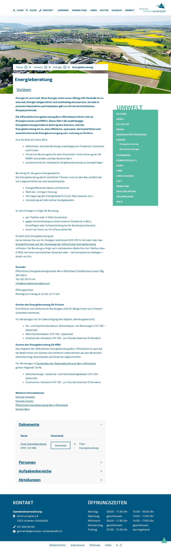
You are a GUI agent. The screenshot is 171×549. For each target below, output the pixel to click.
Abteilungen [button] (30, 479)
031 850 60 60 (26, 526)
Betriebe (121, 114)
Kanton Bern (24, 409)
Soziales (117, 10)
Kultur (104, 10)
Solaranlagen (124, 196)
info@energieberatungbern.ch (33, 283)
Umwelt (130, 10)
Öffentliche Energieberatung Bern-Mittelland (43, 404)
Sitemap (95, 545)
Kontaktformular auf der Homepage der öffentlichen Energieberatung (57, 244)
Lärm (119, 170)
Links (108, 545)
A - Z (119, 545)
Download (60, 445)
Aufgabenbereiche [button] (35, 471)
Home (19, 67)
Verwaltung (79, 10)
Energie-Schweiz (27, 396)
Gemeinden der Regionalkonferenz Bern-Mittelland (68, 363)
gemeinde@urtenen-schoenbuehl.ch (39, 531)
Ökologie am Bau (126, 191)
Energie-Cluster (26, 400)
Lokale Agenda (125, 175)
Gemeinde (63, 10)
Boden (120, 129)
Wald (119, 201)
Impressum (78, 545)
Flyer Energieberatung (33, 443)
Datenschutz (57, 545)
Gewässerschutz (126, 160)
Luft (119, 181)
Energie (120, 139)
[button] (40, 67)
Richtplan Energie (129, 149)
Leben (93, 10)
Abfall (120, 119)
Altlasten (122, 124)
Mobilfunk (122, 186)
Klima (119, 165)
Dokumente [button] (29, 424)
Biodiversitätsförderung (131, 134)
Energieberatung (129, 143)
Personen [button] (27, 462)
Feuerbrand (123, 155)
